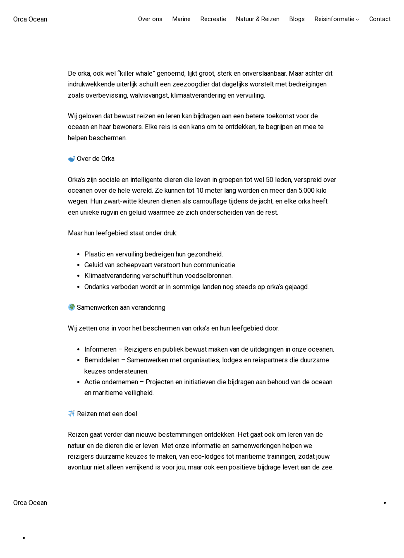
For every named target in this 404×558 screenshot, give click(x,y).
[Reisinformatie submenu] (357, 19)
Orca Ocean (30, 19)
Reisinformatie (334, 19)
